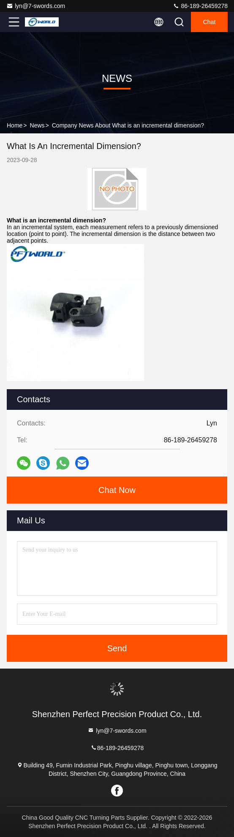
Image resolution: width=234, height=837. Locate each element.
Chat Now (117, 490)
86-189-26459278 (200, 6)
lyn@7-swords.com (35, 6)
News (37, 125)
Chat (209, 22)
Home (14, 125)
